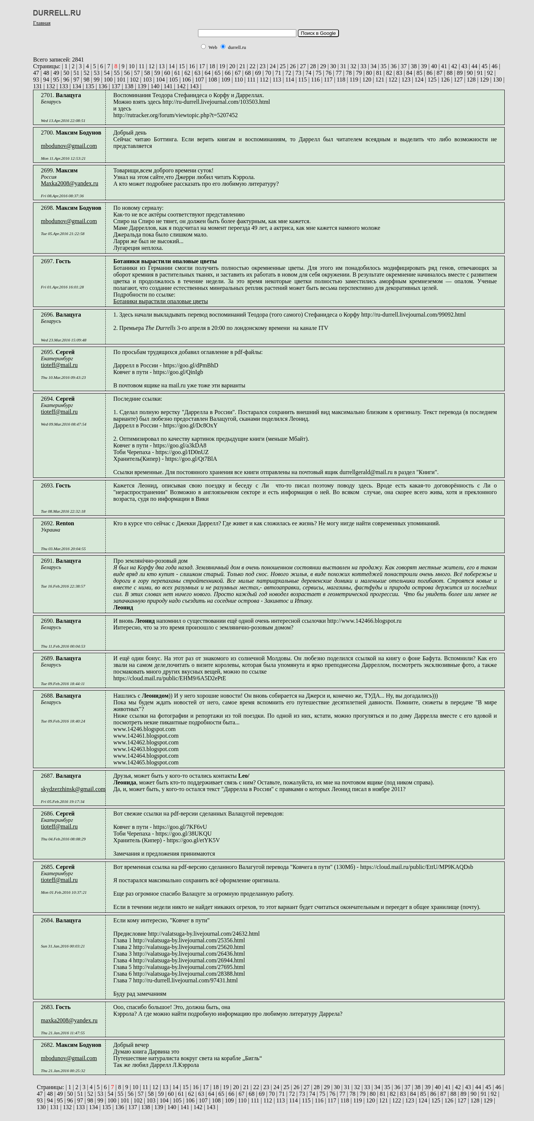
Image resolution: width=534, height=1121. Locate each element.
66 (227, 73)
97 (75, 79)
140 (154, 86)
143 (193, 86)
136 (102, 86)
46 (494, 66)
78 (348, 73)
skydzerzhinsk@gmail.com (73, 789)
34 (372, 66)
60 (166, 73)
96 (65, 79)
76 (328, 73)
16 (191, 66)
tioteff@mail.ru (59, 365)
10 (131, 66)
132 (49, 86)
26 (292, 66)
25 (282, 66)
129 (483, 79)
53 (95, 73)
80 (368, 73)
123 (405, 79)
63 (196, 73)
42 (453, 66)
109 (225, 79)
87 (438, 73)
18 (211, 66)
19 (221, 66)
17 (201, 66)
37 (403, 66)
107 (199, 79)
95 (55, 79)
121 (379, 79)
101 (120, 79)
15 (181, 66)
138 (128, 86)
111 (250, 79)
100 (107, 79)
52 (85, 73)
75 (318, 73)
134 (76, 86)
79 (358, 73)
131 (37, 86)
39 (423, 66)
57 (136, 73)
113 (276, 79)
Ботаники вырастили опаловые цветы (160, 301)
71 (277, 73)
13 (161, 66)
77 (338, 73)
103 (146, 79)
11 (140, 66)
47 (36, 73)
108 (212, 79)
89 (459, 73)
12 (151, 66)
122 (392, 79)
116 (315, 79)
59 (156, 73)
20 (231, 66)
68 (247, 73)
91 (479, 73)
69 (257, 73)
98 (85, 79)
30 (332, 66)
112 (263, 79)
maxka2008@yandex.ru (69, 1020)
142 (180, 86)
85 (418, 73)
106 (186, 79)
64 (207, 73)
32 (352, 66)
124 (418, 79)
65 (217, 73)
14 (171, 66)
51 (75, 73)
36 (393, 66)
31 (342, 66)
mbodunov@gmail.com (69, 146)
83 (398, 73)
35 (382, 66)
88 (449, 73)
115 (302, 79)
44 (473, 66)
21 (241, 66)
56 (126, 73)
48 (45, 73)
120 (366, 79)
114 (289, 79)
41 (443, 66)
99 (95, 79)
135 (89, 86)
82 (388, 73)
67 (237, 73)
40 (433, 66)
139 (141, 86)
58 (146, 73)
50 (65, 73)
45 (483, 66)
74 (308, 73)
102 (133, 79)
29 (322, 66)
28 (312, 66)
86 (428, 73)
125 (431, 79)
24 (272, 66)
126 (444, 79)
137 (115, 86)
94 (45, 79)
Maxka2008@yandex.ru (69, 183)
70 (267, 73)
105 (173, 79)
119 (353, 79)
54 (106, 73)
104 (159, 79)
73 (297, 73)
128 (470, 79)
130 (496, 79)
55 (116, 73)
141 (167, 86)
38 (413, 66)
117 (327, 79)
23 (262, 66)
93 (36, 79)
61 (176, 73)
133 (63, 86)
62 (186, 73)
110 (238, 79)
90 (469, 73)
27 (302, 66)
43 (463, 66)
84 (408, 73)
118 (340, 79)
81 (378, 73)
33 (362, 66)
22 (252, 66)
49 (55, 73)
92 (489, 73)
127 (457, 79)
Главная (41, 23)
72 (287, 73)
